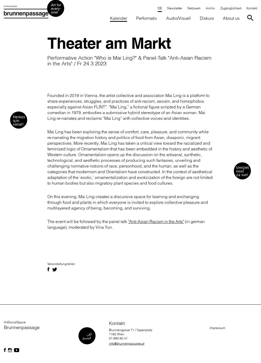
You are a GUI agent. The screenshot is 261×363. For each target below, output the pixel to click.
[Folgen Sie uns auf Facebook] (5, 350)
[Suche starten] (251, 17)
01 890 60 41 (118, 338)
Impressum (217, 328)
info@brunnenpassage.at (126, 343)
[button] (147, 18)
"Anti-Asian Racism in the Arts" (156, 221)
